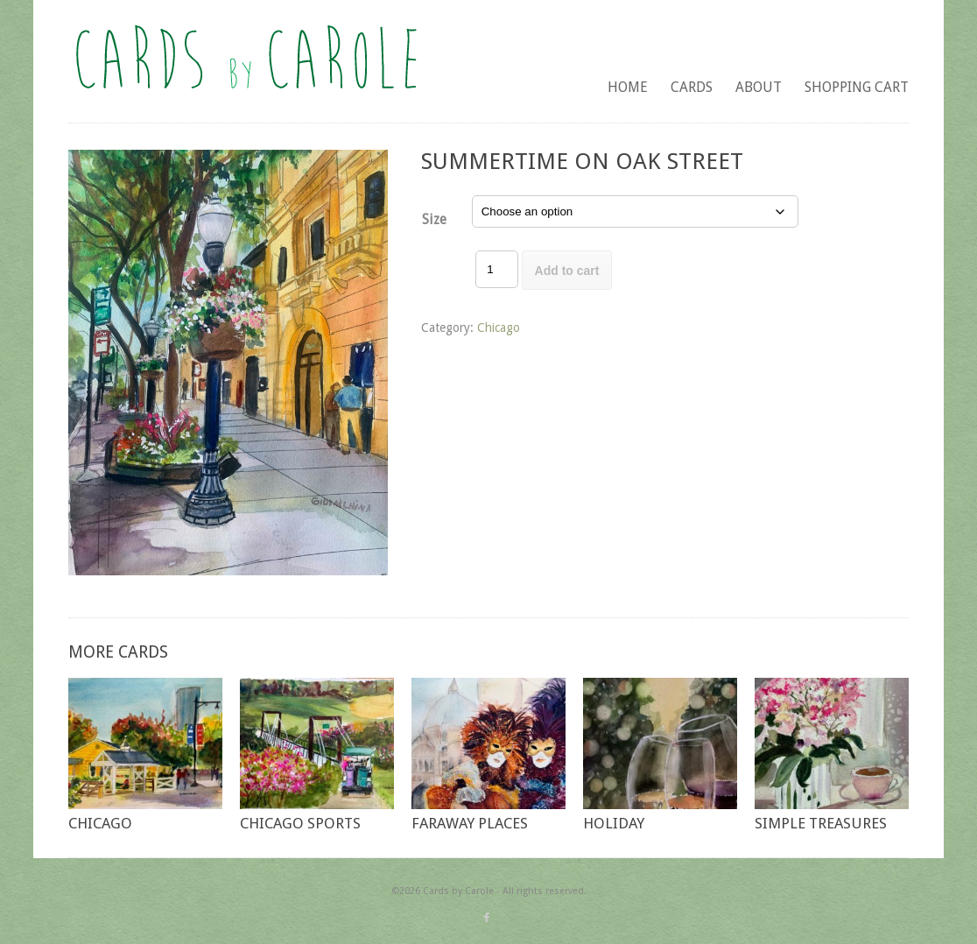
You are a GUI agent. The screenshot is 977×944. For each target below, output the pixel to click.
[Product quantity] (496, 269)
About (758, 87)
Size (434, 219)
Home (628, 87)
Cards (692, 87)
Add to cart (567, 271)
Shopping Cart (857, 87)
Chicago (498, 328)
